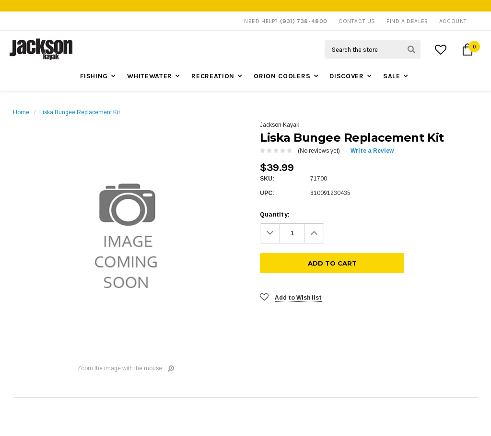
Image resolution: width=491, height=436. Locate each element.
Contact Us (357, 21)
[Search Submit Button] (411, 49)
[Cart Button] (467, 49)
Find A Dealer (407, 21)
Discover (346, 76)
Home (21, 112)
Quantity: (275, 214)
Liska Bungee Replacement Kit (79, 112)
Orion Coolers (282, 76)
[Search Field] (373, 49)
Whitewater (149, 76)
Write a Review (372, 150)
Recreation (212, 76)
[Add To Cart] (406, 233)
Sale (391, 76)
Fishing (94, 76)
